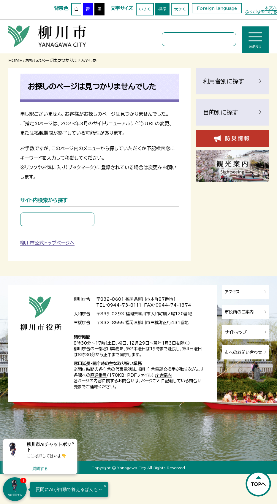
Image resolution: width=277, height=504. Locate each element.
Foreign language (217, 8)
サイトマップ (236, 332)
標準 (162, 9)
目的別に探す (220, 112)
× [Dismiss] (73, 443)
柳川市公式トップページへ (47, 242)
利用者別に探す (223, 81)
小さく (145, 9)
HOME (15, 60)
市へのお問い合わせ (243, 352)
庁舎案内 (163, 375)
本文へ (271, 8)
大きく (180, 9)
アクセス (232, 292)
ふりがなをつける (261, 12)
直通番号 (98, 375)
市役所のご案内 (239, 312)
